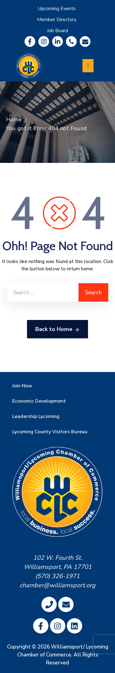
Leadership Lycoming (35, 416)
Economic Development (39, 401)
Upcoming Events (57, 8)
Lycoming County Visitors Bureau (49, 431)
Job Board (57, 30)
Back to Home (57, 329)
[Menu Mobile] (88, 65)
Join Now (22, 385)
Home (14, 119)
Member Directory (56, 19)
